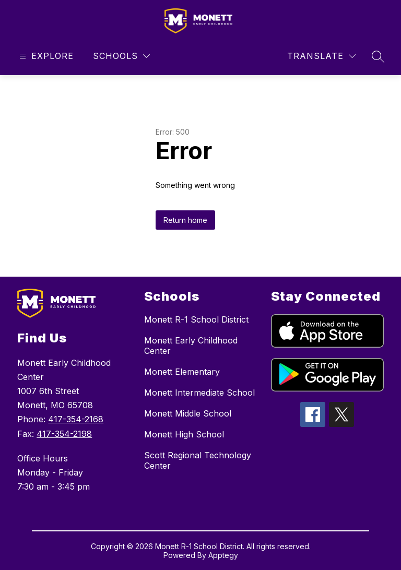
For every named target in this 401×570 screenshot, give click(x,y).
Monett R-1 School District (196, 319)
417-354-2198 (64, 434)
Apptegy (223, 555)
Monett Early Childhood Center (191, 345)
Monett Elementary (182, 371)
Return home (185, 220)
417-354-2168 (75, 419)
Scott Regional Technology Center (197, 460)
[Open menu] (45, 56)
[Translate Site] (321, 56)
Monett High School (184, 434)
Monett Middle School (187, 413)
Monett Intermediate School (199, 392)
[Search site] (378, 56)
